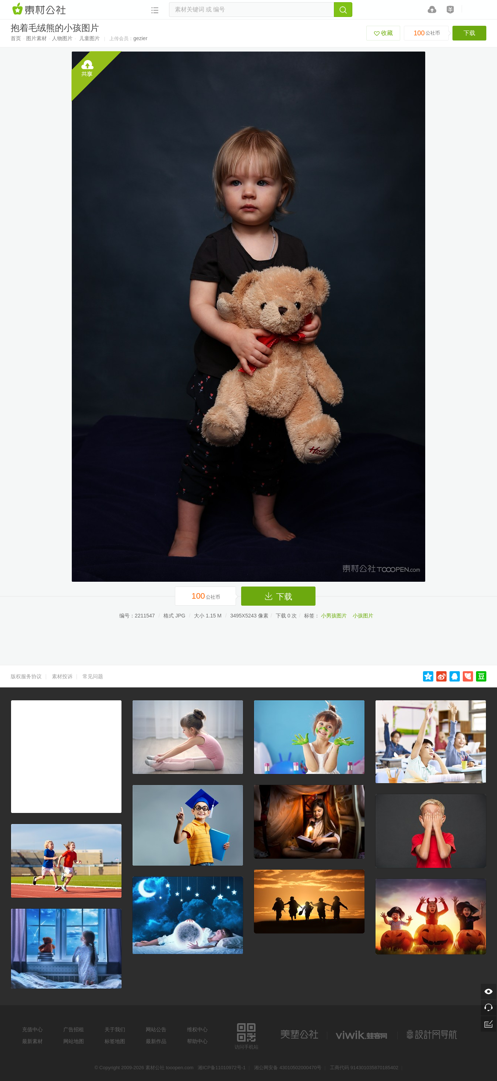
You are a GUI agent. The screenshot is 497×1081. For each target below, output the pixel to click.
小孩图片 (363, 616)
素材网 (40, 9)
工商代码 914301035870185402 (364, 1067)
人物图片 (62, 38)
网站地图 (73, 1041)
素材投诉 (62, 676)
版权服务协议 (26, 676)
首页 (16, 38)
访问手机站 (246, 1035)
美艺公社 (299, 1034)
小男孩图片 (334, 616)
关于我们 (115, 1029)
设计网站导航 (432, 1034)
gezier (140, 38)
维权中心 (197, 1029)
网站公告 (156, 1029)
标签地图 (115, 1041)
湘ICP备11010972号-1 (222, 1067)
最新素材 (32, 1041)
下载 (469, 33)
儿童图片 (89, 38)
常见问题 (92, 676)
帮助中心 (197, 1041)
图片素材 (36, 38)
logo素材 (362, 1034)
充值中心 (32, 1029)
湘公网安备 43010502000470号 (287, 1067)
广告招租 (73, 1029)
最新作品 (156, 1041)
